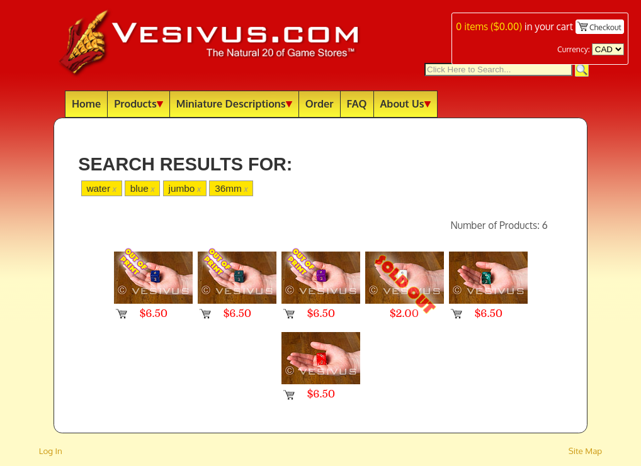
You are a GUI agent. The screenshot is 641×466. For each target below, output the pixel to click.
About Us (405, 103)
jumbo (185, 188)
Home (86, 103)
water (101, 188)
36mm (231, 188)
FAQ (357, 103)
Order (319, 103)
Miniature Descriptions (234, 103)
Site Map (586, 450)
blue (142, 188)
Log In (50, 450)
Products (138, 103)
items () (489, 26)
